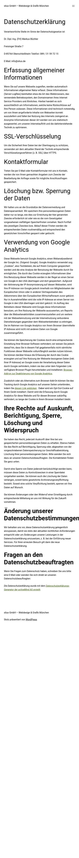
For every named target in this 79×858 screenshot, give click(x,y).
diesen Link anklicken (26, 388)
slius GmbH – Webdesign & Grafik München (26, 6)
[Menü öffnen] (73, 6)
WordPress (31, 619)
